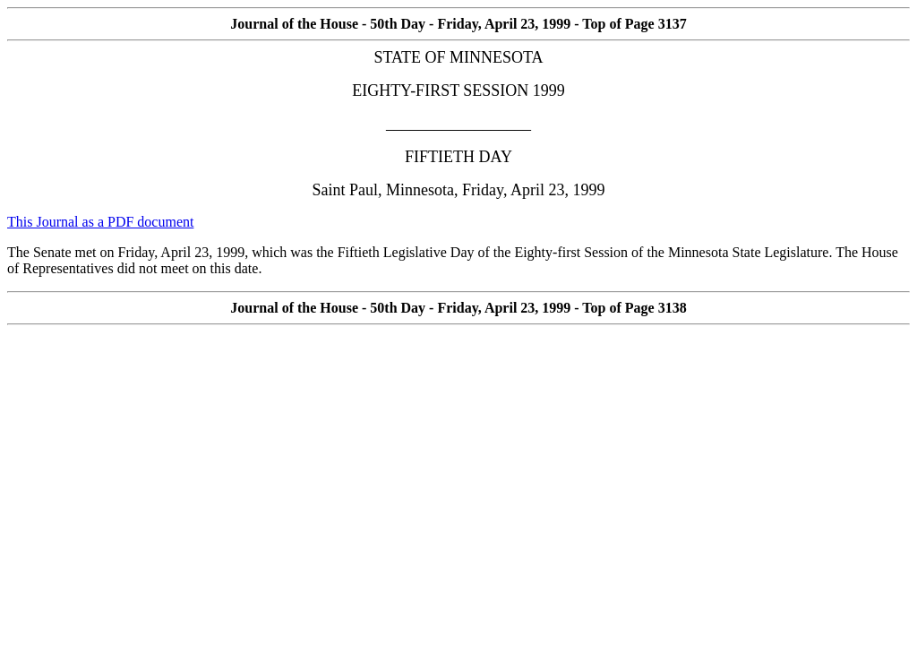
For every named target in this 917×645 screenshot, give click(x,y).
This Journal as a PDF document (100, 221)
